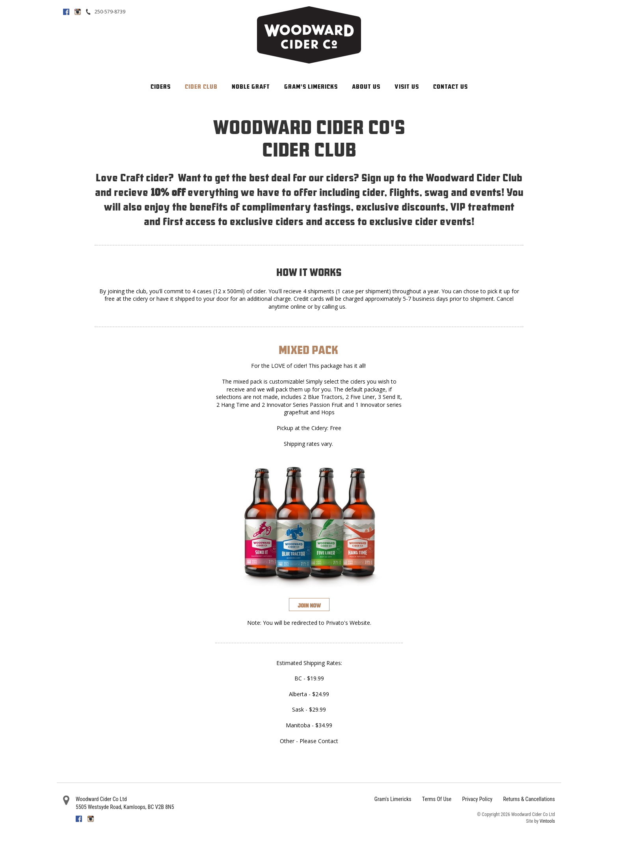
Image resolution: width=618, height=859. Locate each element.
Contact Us (450, 86)
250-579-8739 (110, 11)
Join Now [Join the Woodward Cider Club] (309, 605)
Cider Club (201, 86)
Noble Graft (251, 86)
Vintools (547, 821)
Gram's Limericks (311, 86)
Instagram (77, 12)
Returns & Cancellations (529, 799)
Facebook (66, 12)
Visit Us (407, 86)
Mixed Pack (308, 350)
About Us (366, 86)
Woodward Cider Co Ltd (101, 799)
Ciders (161, 86)
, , (125, 807)
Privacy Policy (477, 799)
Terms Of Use (436, 799)
